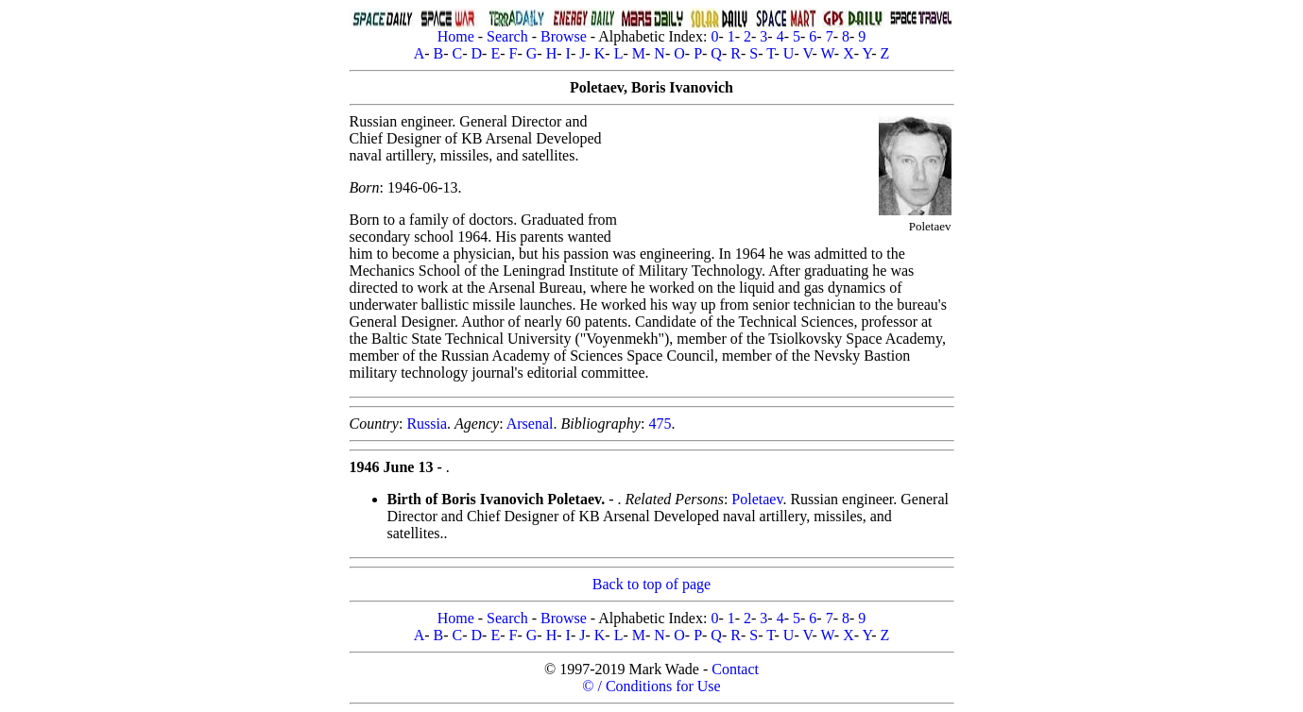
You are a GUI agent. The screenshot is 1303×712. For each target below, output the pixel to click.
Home (455, 36)
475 (659, 423)
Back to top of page (651, 584)
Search (507, 36)
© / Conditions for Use (651, 686)
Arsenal (530, 423)
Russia (426, 423)
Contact (735, 669)
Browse (563, 36)
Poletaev (756, 499)
